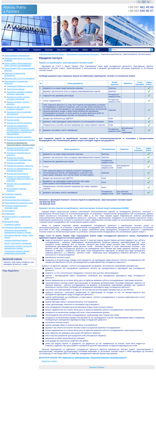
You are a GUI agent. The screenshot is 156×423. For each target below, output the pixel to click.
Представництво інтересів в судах (18, 203)
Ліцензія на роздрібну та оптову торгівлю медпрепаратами (20, 149)
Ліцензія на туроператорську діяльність (19, 154)
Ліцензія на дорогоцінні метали (19, 117)
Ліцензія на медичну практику (19, 137)
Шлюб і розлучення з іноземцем (17, 243)
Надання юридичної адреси (16, 240)
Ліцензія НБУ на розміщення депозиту (18, 185)
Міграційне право (11, 222)
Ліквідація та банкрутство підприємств (14, 74)
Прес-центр (62, 49)
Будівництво (9, 214)
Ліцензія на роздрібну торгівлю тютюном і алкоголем (19, 93)
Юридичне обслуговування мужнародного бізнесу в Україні (17, 231)
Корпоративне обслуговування (17, 200)
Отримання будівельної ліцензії (20, 86)
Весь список (31, 316)
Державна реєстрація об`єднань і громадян (18, 59)
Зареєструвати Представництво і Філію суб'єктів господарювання (18, 64)
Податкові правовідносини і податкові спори (15, 207)
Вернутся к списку (49, 361)
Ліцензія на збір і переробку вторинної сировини (18, 108)
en (148, 1)
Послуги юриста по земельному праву (17, 218)
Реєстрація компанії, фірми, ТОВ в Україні (18, 236)
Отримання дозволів (12, 194)
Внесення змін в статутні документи (19, 78)
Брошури (74, 49)
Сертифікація (10, 197)
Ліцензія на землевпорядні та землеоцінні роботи (19, 170)
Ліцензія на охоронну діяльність (20, 166)
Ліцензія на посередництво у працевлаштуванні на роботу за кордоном (20, 179)
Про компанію (23, 49)
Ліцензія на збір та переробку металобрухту (19, 113)
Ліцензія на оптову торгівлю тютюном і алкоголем (18, 98)
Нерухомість (9, 211)
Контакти (95, 49)
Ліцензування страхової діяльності (16, 190)
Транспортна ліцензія (16, 89)
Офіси (85, 49)
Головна (9, 49)
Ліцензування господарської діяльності (16, 82)
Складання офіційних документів (18, 227)
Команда (37, 49)
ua (144, 1)
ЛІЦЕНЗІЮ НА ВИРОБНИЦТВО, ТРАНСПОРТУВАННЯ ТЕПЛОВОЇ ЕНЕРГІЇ (94, 358)
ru (139, 1)
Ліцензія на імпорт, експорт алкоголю (18, 103)
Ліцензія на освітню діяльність (19, 123)
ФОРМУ (125, 208)
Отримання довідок (12, 224)
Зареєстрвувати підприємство (17, 55)
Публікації (100, 367)
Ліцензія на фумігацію (16, 163)
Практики (49, 49)
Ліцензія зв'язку (13, 120)
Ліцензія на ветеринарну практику (21, 140)
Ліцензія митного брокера (17, 174)
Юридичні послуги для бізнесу (51, 54)
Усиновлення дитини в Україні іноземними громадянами (16, 252)
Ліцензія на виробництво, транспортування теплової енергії (21, 144)
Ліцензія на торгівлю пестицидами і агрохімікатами (19, 159)
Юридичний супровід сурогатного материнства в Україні (18, 247)
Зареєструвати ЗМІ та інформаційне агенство (19, 69)
